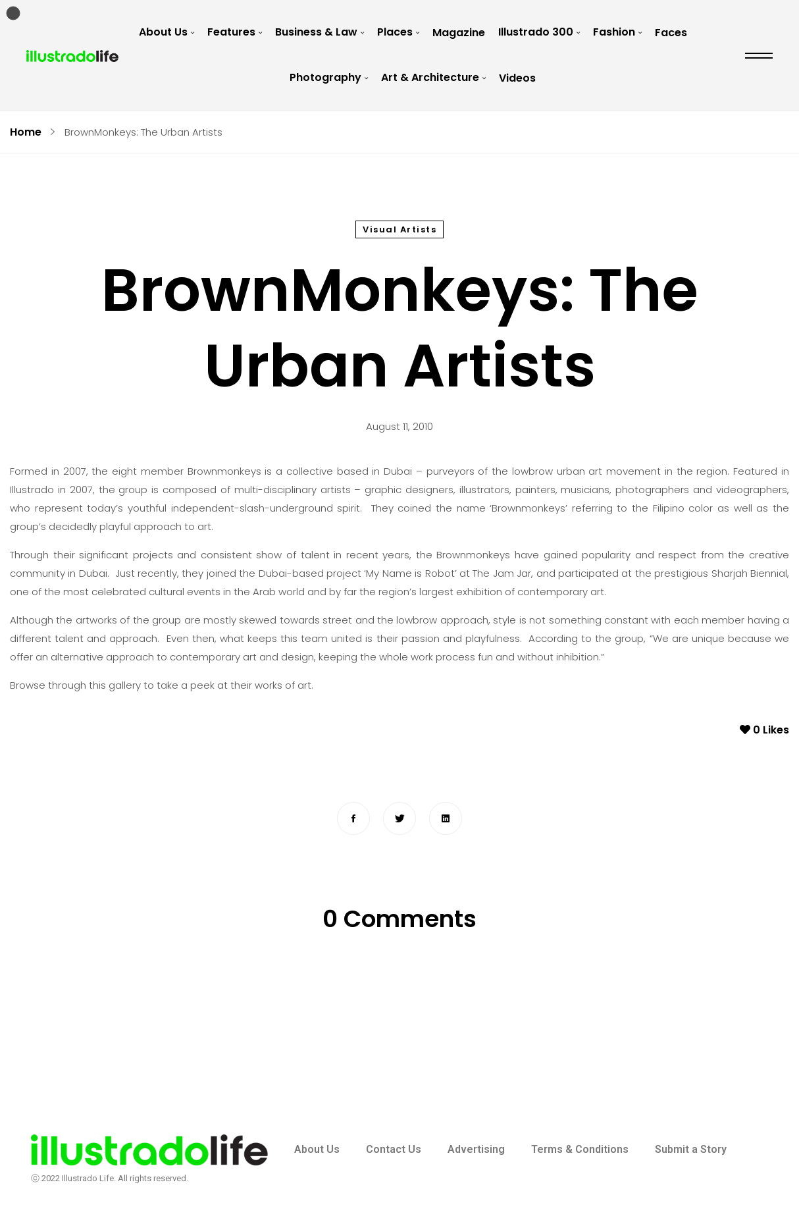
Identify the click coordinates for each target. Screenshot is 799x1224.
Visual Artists (399, 229)
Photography (325, 77)
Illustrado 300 (535, 32)
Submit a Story (691, 1149)
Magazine (458, 32)
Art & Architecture (430, 77)
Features (231, 32)
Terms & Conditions (580, 1149)
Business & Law (316, 32)
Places (395, 32)
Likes (764, 729)
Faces (671, 32)
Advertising (476, 1149)
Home (25, 132)
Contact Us (393, 1149)
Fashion (614, 32)
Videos (517, 78)
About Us (163, 32)
